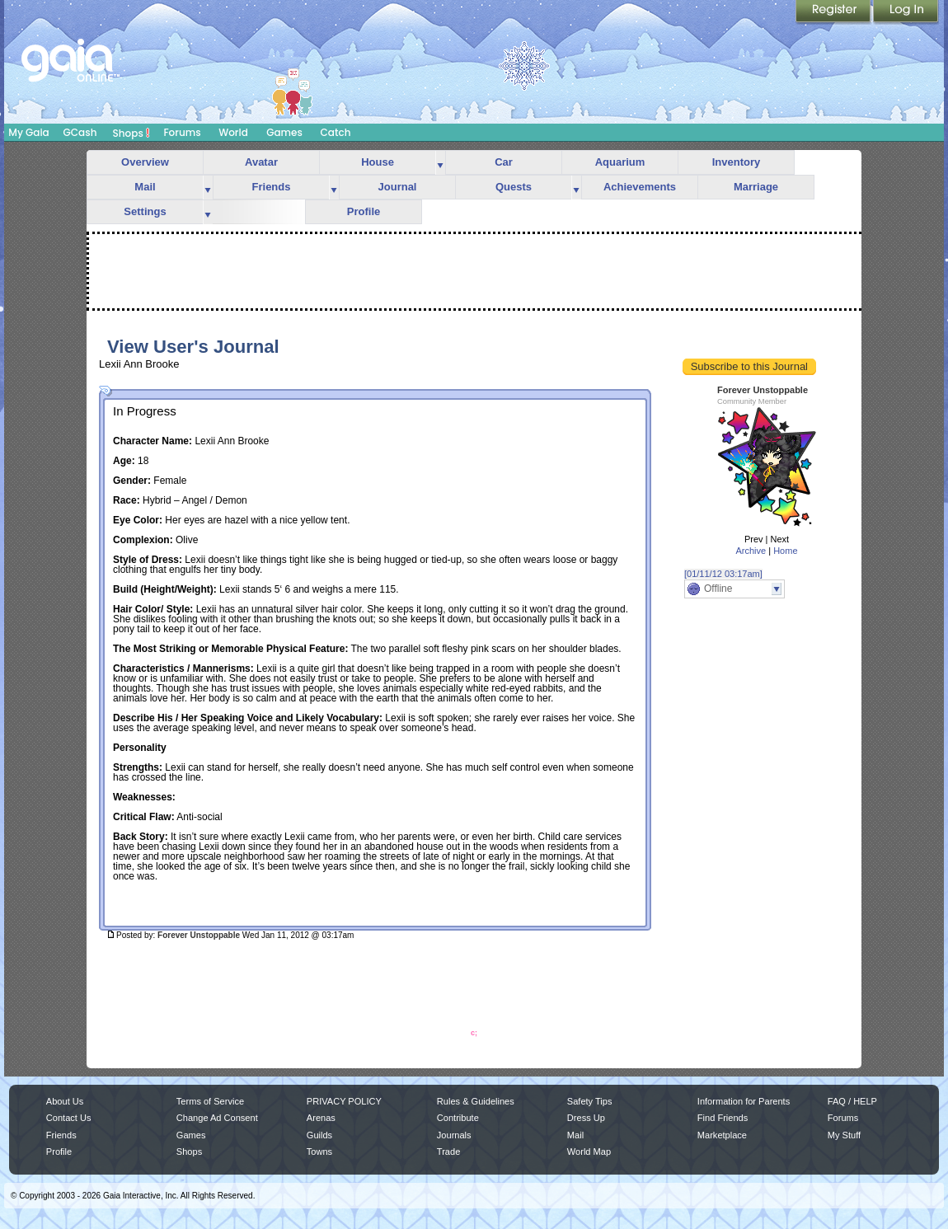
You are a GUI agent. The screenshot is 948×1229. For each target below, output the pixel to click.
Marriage (756, 187)
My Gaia (28, 132)
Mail (144, 187)
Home (785, 551)
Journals (454, 1135)
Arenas (321, 1118)
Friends (271, 187)
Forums (181, 132)
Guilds (319, 1135)
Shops (131, 132)
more (440, 163)
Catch (336, 132)
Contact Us (69, 1118)
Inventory (736, 162)
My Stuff (844, 1135)
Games (284, 132)
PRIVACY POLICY (344, 1101)
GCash (80, 132)
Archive (750, 551)
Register (834, 12)
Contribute (458, 1118)
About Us (64, 1101)
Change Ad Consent (217, 1118)
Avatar (261, 162)
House (377, 162)
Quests (513, 187)
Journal (397, 187)
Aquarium (620, 162)
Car (504, 162)
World (233, 132)
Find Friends (722, 1118)
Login (906, 12)
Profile (363, 211)
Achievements (639, 187)
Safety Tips (589, 1101)
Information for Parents (743, 1101)
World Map (589, 1151)
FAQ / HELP (852, 1101)
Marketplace (722, 1135)
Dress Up (586, 1118)
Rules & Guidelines (475, 1101)
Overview (145, 162)
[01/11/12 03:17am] (723, 574)
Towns (319, 1151)
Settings (145, 211)
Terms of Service (210, 1101)
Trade (448, 1151)
